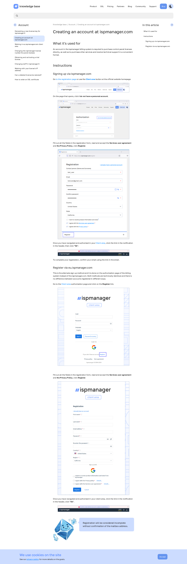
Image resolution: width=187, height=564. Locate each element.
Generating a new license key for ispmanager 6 (27, 32)
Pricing (110, 6)
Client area (100, 243)
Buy (163, 6)
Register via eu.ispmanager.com (157, 46)
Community (140, 6)
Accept (162, 557)
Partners (120, 6)
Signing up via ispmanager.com (157, 41)
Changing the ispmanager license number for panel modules (28, 52)
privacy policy (33, 559)
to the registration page (66, 79)
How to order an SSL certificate (27, 79)
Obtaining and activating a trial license (27, 58)
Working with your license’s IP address (26, 69)
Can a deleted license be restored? (28, 75)
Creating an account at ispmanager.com (24, 39)
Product (93, 6)
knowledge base (30, 6)
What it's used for (150, 31)
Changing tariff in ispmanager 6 (27, 64)
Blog (130, 6)
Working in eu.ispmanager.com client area (29, 45)
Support (152, 6)
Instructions (148, 36)
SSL (102, 6)
